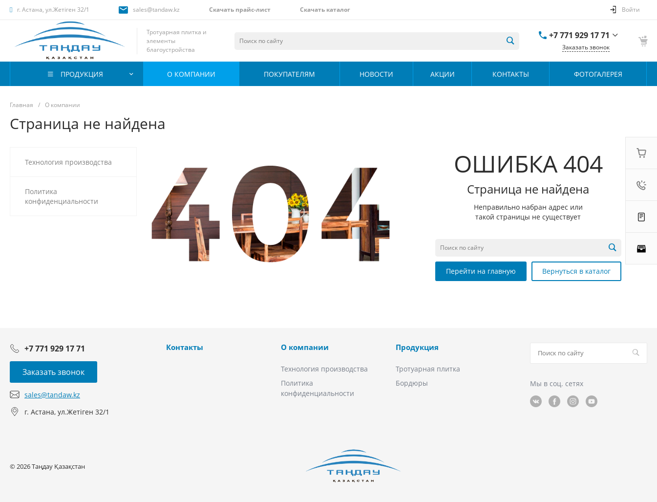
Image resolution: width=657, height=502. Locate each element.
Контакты (184, 347)
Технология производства (324, 368)
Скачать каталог (325, 9)
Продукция (417, 347)
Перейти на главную (481, 271)
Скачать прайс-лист (240, 9)
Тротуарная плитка (428, 368)
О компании (305, 347)
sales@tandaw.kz (156, 9)
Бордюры (412, 383)
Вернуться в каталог (576, 271)
